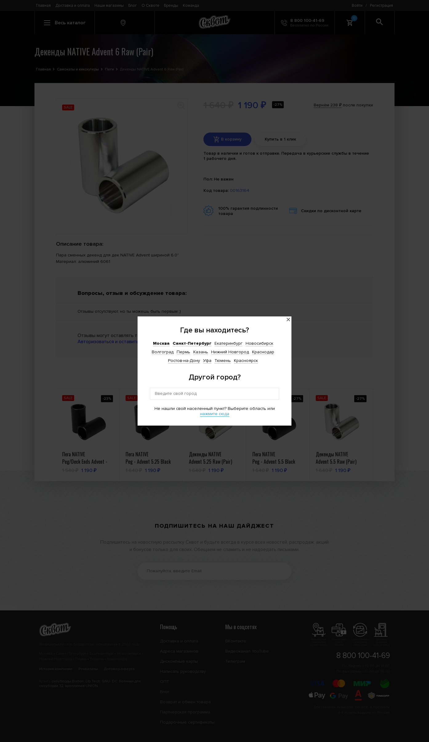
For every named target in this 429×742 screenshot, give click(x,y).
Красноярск (246, 360)
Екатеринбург (228, 343)
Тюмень (222, 360)
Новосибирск (259, 343)
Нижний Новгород (230, 352)
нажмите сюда (214, 413)
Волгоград (163, 352)
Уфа (207, 360)
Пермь (183, 352)
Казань (200, 352)
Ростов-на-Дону (184, 360)
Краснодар (263, 352)
